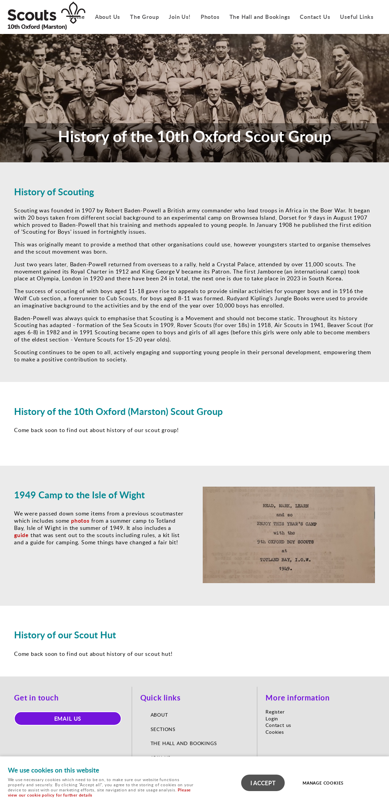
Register (275, 711)
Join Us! (179, 17)
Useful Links (357, 17)
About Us (107, 17)
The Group (144, 17)
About (160, 714)
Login (272, 718)
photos (80, 520)
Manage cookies (323, 783)
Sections (163, 729)
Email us (68, 718)
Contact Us (315, 17)
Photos (210, 17)
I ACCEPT (262, 783)
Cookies (275, 732)
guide (21, 535)
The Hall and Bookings (259, 17)
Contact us (278, 725)
